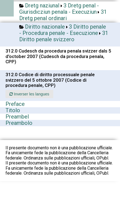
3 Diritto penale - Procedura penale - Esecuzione (62, 29)
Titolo (12, 110)
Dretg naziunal (42, 5)
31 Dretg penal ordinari (63, 15)
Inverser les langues (29, 94)
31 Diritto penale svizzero (63, 36)
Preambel (17, 116)
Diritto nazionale (45, 26)
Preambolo (18, 123)
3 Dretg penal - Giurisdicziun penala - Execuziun (59, 8)
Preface (15, 104)
